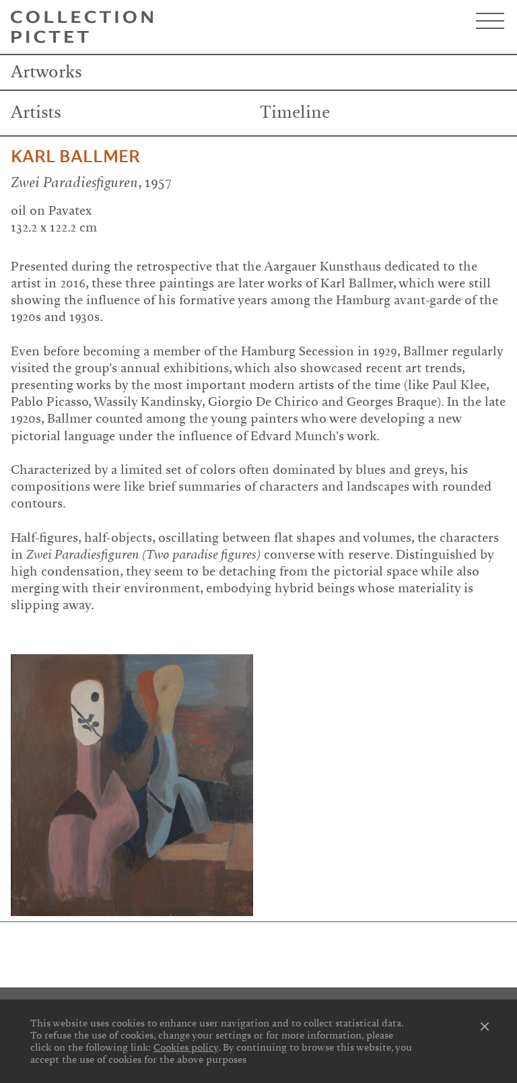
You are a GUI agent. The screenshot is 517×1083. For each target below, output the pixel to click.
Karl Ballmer (75, 156)
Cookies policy (185, 1047)
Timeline (295, 112)
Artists (36, 112)
